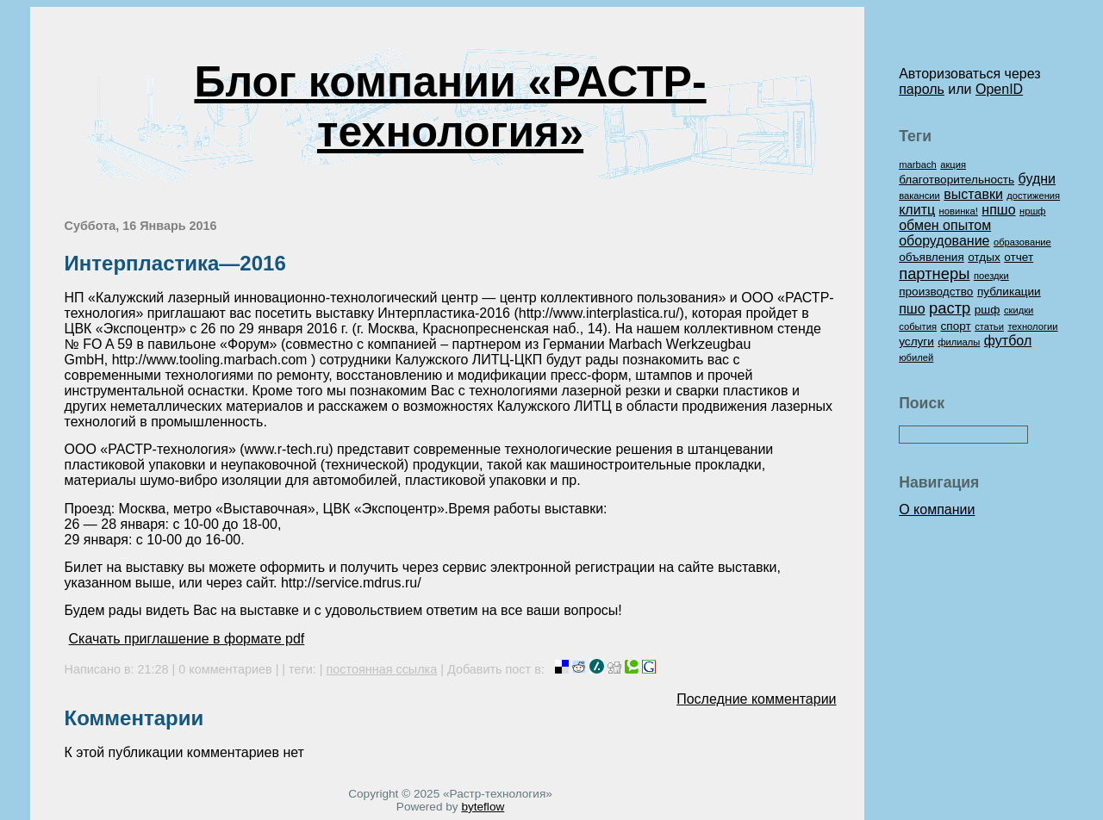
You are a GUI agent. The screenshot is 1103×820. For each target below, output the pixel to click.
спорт (955, 326)
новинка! (958, 211)
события (918, 326)
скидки (1018, 310)
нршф (1032, 211)
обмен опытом (945, 225)
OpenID (999, 89)
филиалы (959, 342)
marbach (918, 164)
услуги (916, 341)
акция (953, 164)
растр (949, 308)
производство (936, 291)
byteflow (482, 806)
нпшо (998, 209)
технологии (1032, 326)
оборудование (944, 240)
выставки (973, 194)
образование (1022, 242)
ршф (987, 309)
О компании (937, 509)
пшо (912, 308)
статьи (989, 326)
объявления (931, 257)
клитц (917, 209)
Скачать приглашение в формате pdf (187, 638)
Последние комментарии (756, 699)
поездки (991, 275)
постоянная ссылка (382, 669)
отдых (984, 257)
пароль (921, 89)
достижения (1033, 195)
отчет (1018, 257)
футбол (1007, 340)
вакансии (919, 195)
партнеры (934, 273)
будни (1037, 178)
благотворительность (956, 179)
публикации (1009, 291)
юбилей (916, 357)
